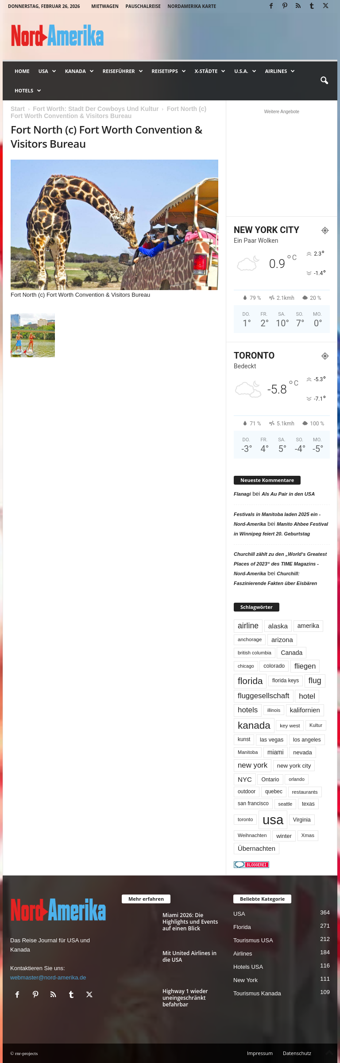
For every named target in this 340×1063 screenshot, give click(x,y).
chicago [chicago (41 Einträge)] (246, 666)
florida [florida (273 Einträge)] (250, 681)
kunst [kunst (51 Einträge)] (244, 739)
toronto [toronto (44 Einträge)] (245, 819)
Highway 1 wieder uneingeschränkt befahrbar (185, 997)
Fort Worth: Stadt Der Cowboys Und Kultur (95, 108)
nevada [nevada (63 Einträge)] (302, 752)
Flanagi (242, 494)
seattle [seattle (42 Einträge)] (285, 804)
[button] (324, 81)
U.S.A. (245, 71)
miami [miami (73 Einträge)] (275, 752)
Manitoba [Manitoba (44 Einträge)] (248, 752)
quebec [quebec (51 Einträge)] (273, 791)
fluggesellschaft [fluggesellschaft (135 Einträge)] (264, 696)
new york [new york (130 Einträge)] (252, 765)
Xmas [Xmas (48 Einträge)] (307, 835)
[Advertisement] (282, 163)
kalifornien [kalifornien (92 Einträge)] (305, 710)
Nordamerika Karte (192, 6)
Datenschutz (297, 1053)
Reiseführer (123, 71)
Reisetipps (169, 71)
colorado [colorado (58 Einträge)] (274, 666)
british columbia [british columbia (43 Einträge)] (254, 652)
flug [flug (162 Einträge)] (315, 680)
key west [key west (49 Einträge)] (290, 725)
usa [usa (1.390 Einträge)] (273, 819)
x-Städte (210, 71)
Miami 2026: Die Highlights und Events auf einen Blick (190, 921)
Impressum (260, 1053)
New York (245, 980)
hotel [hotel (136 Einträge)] (307, 696)
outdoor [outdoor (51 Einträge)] (246, 791)
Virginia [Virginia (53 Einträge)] (302, 820)
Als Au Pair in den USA (288, 494)
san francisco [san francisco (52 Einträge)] (253, 803)
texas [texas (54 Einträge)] (308, 804)
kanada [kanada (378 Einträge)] (254, 725)
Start (18, 108)
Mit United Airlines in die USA (189, 956)
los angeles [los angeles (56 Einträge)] (307, 740)
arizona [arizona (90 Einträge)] (282, 639)
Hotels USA (248, 967)
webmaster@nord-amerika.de (48, 977)
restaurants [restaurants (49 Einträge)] (305, 792)
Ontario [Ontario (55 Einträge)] (270, 779)
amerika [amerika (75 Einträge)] (308, 625)
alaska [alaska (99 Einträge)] (278, 626)
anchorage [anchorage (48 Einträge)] (250, 639)
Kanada (79, 71)
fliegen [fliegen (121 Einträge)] (305, 666)
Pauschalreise (142, 6)
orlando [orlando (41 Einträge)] (297, 779)
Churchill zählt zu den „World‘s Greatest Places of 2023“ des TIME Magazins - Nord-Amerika (280, 563)
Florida (242, 927)
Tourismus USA (253, 940)
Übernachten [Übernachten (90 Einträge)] (256, 848)
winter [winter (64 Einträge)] (284, 836)
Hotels (28, 90)
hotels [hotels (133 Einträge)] (248, 710)
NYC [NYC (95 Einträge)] (245, 779)
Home (22, 71)
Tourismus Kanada (257, 993)
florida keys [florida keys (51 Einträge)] (285, 680)
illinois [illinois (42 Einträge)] (273, 710)
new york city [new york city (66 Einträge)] (294, 765)
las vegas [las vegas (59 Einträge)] (271, 740)
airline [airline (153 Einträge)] (248, 625)
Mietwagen (105, 6)
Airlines (280, 71)
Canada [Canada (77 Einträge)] (291, 652)
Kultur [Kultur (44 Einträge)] (315, 725)
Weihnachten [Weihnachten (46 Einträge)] (252, 835)
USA (47, 71)
